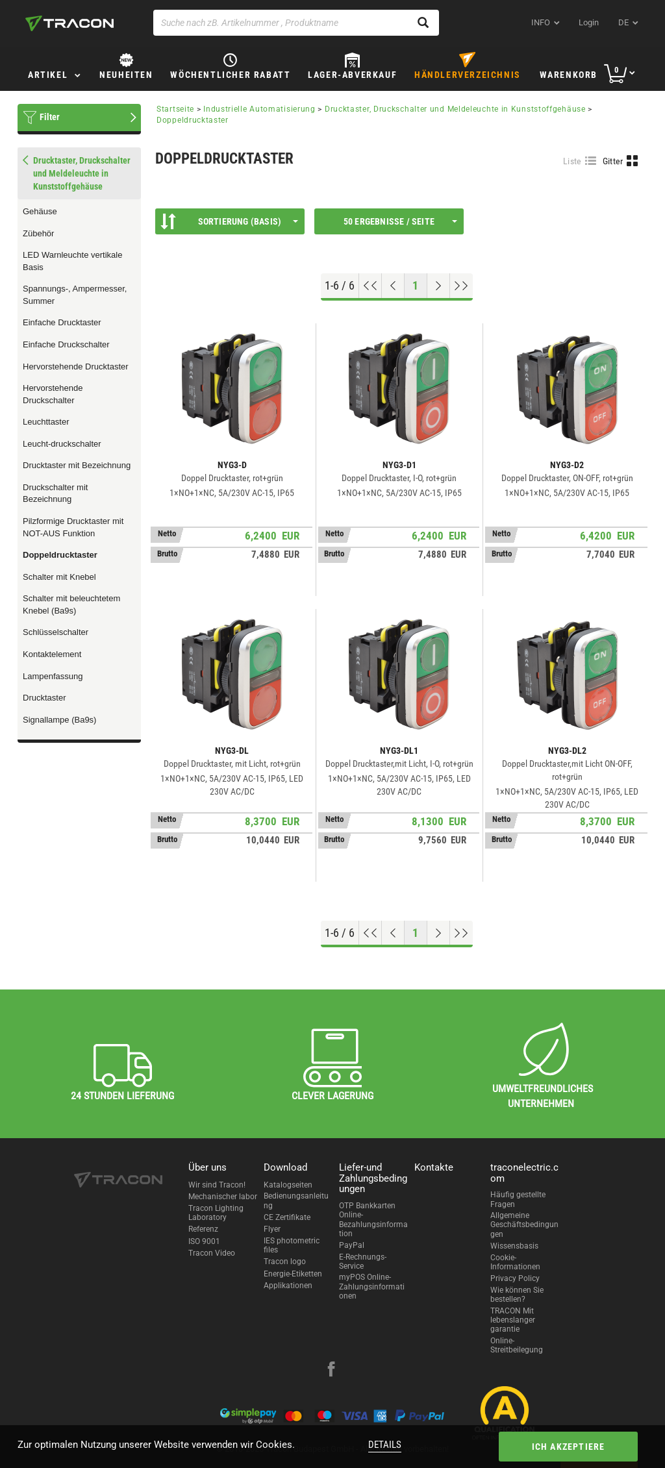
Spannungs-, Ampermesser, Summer (75, 295)
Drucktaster (44, 698)
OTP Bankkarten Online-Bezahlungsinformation (373, 1219)
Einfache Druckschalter (66, 344)
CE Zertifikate (287, 1217)
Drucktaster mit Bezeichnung (77, 465)
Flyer (272, 1229)
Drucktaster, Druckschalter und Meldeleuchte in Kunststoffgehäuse (455, 109)
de (623, 22)
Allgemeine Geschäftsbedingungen (524, 1225)
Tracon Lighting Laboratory (216, 1213)
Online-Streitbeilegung (516, 1345)
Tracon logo (285, 1261)
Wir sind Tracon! (216, 1184)
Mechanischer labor (222, 1196)
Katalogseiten (288, 1184)
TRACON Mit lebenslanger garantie (512, 1320)
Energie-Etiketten (293, 1273)
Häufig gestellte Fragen (518, 1199)
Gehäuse (40, 211)
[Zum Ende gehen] (461, 285)
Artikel (48, 74)
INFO (540, 22)
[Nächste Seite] (438, 285)
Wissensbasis (514, 1245)
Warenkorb (568, 74)
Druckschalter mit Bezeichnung (55, 493)
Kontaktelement (52, 654)
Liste (572, 161)
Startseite (175, 109)
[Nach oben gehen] (370, 285)
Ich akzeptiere (568, 1446)
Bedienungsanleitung (296, 1200)
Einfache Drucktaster (62, 322)
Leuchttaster (46, 422)
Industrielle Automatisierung (259, 109)
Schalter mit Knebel (59, 577)
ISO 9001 (204, 1241)
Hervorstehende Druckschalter (53, 394)
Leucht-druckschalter (62, 444)
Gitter (613, 161)
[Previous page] (393, 285)
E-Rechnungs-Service (362, 1261)
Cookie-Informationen (515, 1262)
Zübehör (38, 233)
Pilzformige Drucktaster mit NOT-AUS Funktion (73, 527)
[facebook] (331, 1371)
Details (384, 1444)
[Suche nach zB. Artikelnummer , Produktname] (296, 23)
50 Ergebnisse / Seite (400, 221)
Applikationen (288, 1285)
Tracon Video (211, 1253)
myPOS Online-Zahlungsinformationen (372, 1286)
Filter (50, 117)
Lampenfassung (53, 676)
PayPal (351, 1245)
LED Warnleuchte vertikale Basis (72, 261)
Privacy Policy (515, 1278)
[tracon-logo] (69, 23)
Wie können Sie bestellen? (517, 1295)
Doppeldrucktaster (60, 555)
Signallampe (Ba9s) (59, 720)
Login (589, 22)
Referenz (203, 1229)
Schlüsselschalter (55, 632)
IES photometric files (292, 1245)
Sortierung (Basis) (229, 221)
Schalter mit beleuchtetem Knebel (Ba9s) (71, 604)
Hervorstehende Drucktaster (76, 366)
